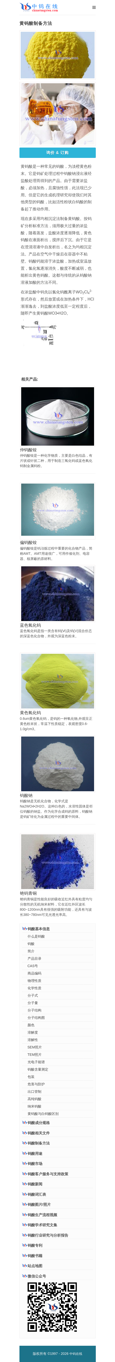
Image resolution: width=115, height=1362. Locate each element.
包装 (31, 1077)
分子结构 (34, 1010)
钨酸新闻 (32, 1184)
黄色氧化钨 (30, 712)
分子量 (33, 1003)
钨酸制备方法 (36, 1143)
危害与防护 (36, 1084)
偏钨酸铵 (28, 542)
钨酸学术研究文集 (39, 1225)
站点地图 (32, 1266)
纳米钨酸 (34, 1106)
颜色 (31, 1025)
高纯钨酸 (34, 1099)
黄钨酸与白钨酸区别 (43, 1114)
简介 (31, 951)
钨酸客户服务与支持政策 (45, 1174)
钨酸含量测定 (38, 1069)
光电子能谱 (36, 1062)
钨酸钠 (26, 795)
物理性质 (34, 981)
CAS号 (33, 966)
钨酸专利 (32, 1245)
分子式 (33, 995)
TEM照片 (35, 1055)
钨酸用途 (32, 1153)
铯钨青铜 (28, 893)
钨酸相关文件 (36, 1133)
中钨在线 (75, 1354)
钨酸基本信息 (36, 928)
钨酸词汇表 (34, 1194)
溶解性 (33, 1040)
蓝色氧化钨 (30, 625)
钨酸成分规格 (36, 1122)
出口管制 (34, 1091)
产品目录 (34, 958)
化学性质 (34, 988)
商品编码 (34, 973)
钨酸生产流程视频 (39, 1215)
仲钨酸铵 (28, 450)
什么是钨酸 (36, 936)
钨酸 (31, 944)
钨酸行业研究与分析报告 (45, 1235)
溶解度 (33, 1032)
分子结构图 (36, 1018)
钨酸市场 (32, 1163)
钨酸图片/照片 (36, 1204)
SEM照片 (35, 1047)
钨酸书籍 (32, 1256)
